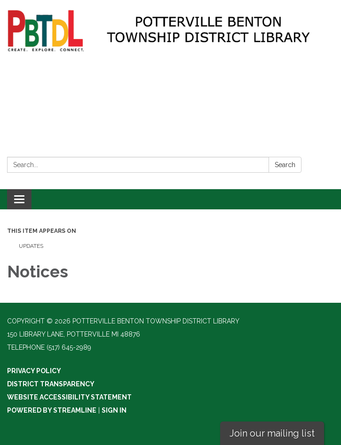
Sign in (114, 410)
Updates (31, 246)
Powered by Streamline (51, 410)
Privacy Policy (34, 371)
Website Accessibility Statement (69, 397)
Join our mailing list (272, 433)
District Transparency (51, 384)
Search (285, 165)
